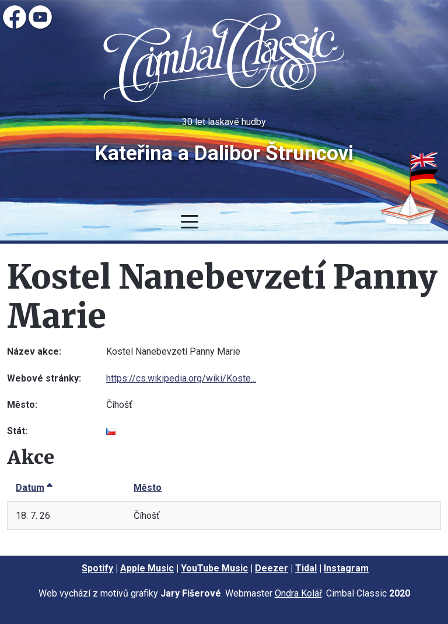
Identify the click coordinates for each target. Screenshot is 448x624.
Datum (34, 487)
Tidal (306, 568)
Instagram (346, 568)
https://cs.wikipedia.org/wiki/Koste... (181, 378)
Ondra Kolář (298, 593)
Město (148, 487)
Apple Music (147, 568)
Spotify (97, 568)
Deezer (271, 568)
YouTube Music (214, 568)
